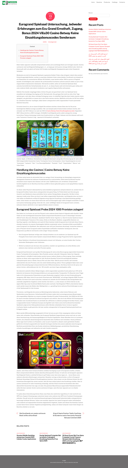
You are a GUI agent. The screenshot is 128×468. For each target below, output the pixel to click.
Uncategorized (52, 42)
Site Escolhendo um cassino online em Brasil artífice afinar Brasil (32, 414)
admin (45, 42)
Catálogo (114, 2)
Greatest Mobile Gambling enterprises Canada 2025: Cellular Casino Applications (26, 437)
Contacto (122, 2)
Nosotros (99, 2)
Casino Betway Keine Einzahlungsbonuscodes (61, 111)
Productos (107, 2)
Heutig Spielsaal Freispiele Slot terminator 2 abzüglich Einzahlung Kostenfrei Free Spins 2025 (50, 438)
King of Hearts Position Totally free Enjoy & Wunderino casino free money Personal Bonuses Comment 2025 (67, 415)
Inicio (93, 2)
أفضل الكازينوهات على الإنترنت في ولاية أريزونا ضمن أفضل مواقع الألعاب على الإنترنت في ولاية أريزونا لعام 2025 (99, 61)
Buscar (91, 12)
